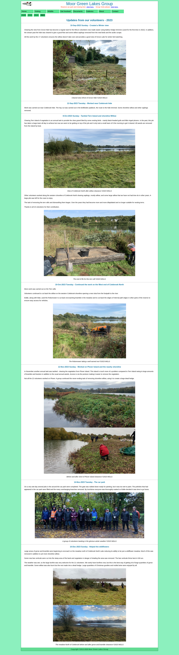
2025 (30, 15)
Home (24, 11)
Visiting (37, 11)
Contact (115, 11)
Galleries (89, 11)
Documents (78, 11)
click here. (90, 7)
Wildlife (50, 11)
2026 (24, 15)
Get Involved (65, 11)
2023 (43, 15)
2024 (36, 15)
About (101, 11)
